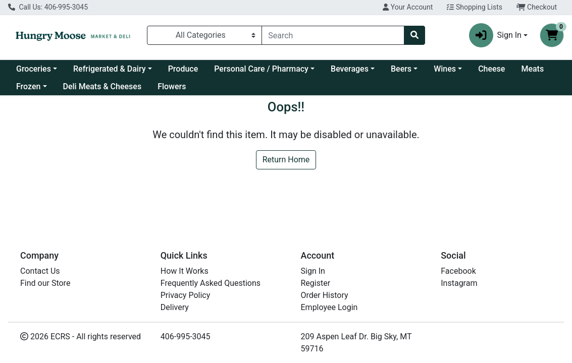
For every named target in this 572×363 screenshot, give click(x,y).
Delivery (175, 307)
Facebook (458, 271)
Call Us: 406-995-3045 (48, 7)
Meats (532, 69)
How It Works (185, 271)
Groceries (33, 69)
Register (316, 283)
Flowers (172, 86)
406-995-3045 (186, 336)
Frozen (28, 86)
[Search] (333, 35)
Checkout (536, 7)
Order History (324, 295)
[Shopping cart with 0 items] (552, 35)
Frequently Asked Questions (211, 283)
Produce (183, 69)
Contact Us (40, 271)
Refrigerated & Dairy (109, 69)
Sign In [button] (495, 35)
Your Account (408, 7)
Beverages (350, 69)
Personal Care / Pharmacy (261, 69)
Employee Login (329, 307)
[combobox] (333, 35)
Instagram (459, 283)
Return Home (286, 159)
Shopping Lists (474, 7)
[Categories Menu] (204, 35)
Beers (401, 69)
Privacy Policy (186, 295)
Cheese (491, 69)
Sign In (313, 271)
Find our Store (45, 283)
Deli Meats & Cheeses (102, 86)
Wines (445, 69)
